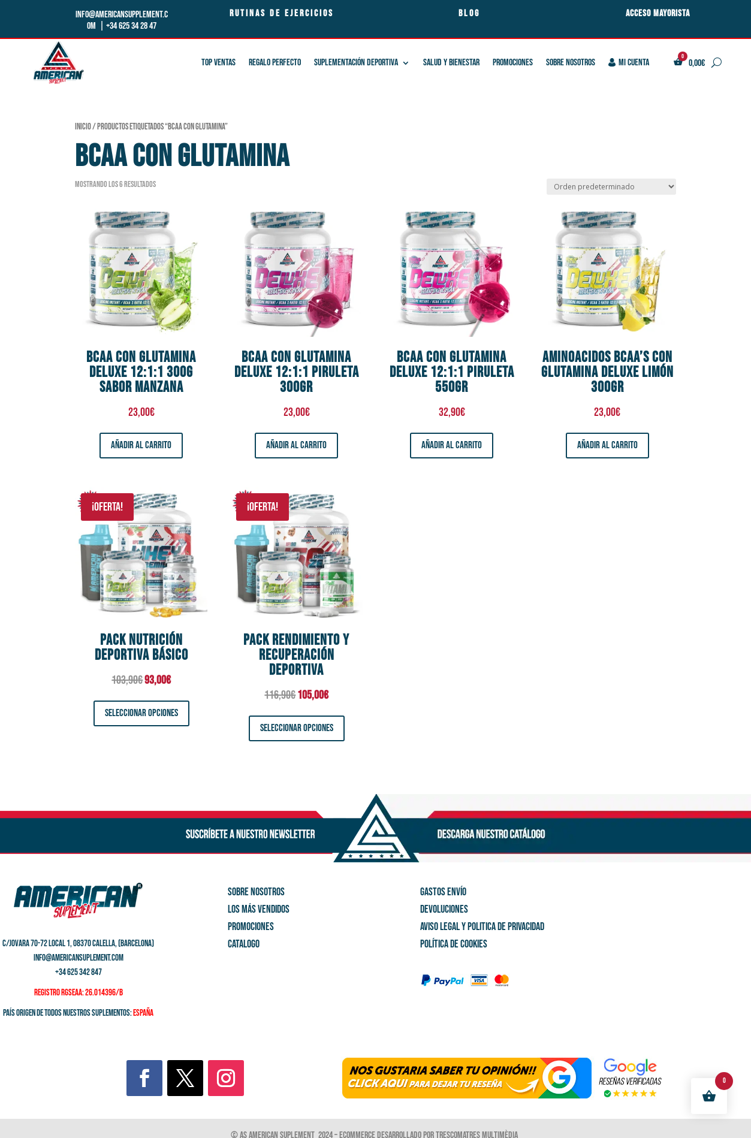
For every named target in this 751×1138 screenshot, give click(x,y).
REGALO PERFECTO (275, 62)
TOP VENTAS (218, 62)
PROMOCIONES (513, 62)
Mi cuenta (629, 62)
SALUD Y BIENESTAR (451, 62)
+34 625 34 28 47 (131, 26)
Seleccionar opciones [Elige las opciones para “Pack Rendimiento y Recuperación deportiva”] (296, 728)
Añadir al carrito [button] (141, 445)
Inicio (83, 127)
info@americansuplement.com (78, 958)
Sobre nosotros (570, 62)
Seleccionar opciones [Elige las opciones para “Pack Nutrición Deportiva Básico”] (141, 713)
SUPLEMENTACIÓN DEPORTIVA (356, 62)
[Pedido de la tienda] (611, 187)
